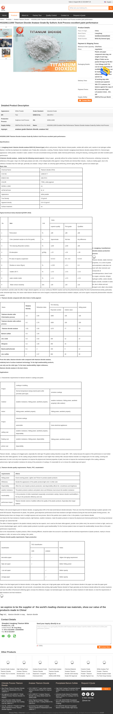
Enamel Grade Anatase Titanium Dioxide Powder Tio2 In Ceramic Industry (8, 672)
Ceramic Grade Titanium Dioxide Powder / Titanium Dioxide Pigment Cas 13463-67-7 (87, 673)
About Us (25, 15)
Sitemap (90, 697)
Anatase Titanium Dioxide (21, 19)
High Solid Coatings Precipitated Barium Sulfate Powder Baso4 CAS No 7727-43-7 (68, 689)
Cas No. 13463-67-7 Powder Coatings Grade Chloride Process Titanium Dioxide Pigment (13, 707)
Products (14, 15)
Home (4, 15)
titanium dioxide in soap (16, 614)
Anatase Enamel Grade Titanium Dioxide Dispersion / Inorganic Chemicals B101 (40, 672)
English (110, 2)
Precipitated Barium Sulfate (67, 683)
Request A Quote (79, 15)
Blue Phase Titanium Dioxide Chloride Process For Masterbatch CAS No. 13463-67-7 (13, 689)
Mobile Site (86, 700)
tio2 (5, 614)
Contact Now (82, 100)
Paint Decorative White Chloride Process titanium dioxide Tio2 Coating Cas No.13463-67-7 (13, 701)
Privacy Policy (13, 712)
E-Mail (84, 697)
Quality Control (51, 15)
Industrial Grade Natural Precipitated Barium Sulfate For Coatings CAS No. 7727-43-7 (67, 695)
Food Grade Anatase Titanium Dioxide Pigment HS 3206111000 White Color (55, 673)
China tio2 (22, 712)
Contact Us (65, 15)
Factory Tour (37, 15)
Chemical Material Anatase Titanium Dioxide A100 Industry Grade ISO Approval (71, 672)
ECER (102, 712)
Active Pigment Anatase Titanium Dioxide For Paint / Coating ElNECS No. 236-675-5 (41, 701)
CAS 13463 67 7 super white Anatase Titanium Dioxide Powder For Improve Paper (40, 689)
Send (106, 688)
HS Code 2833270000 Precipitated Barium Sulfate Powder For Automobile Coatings (67, 701)
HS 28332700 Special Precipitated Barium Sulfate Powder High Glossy (67, 706)
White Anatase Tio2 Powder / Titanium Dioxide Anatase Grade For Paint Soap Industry (104, 672)
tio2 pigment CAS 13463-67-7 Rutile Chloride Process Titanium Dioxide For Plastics (13, 695)
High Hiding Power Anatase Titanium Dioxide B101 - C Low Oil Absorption (23, 672)
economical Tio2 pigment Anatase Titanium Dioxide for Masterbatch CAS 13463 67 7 (40, 707)
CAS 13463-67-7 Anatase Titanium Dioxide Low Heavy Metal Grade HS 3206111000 (40, 695)
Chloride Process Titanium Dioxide (12, 684)
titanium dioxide (32, 614)
